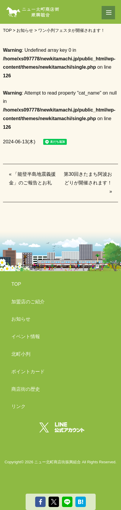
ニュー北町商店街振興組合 (57, 462)
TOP (16, 284)
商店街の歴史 (25, 389)
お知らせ (20, 318)
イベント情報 (25, 336)
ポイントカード (28, 371)
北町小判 (20, 354)
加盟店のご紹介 (28, 301)
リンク (18, 406)
